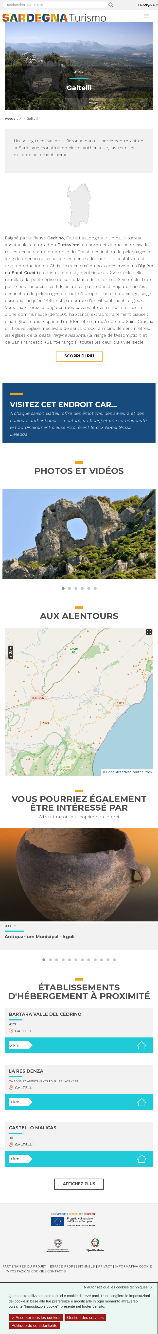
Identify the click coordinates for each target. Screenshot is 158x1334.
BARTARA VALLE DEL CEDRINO (45, 1014)
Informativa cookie (133, 1266)
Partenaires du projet (24, 1266)
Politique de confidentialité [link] (34, 1325)
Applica (110, 5)
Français (146, 5)
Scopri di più (79, 356)
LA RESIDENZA (26, 1071)
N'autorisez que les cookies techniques (121, 1287)
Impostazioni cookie (25, 1271)
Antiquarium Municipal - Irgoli (40, 936)
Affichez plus (79, 1184)
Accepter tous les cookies (36, 1318)
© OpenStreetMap (117, 772)
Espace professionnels (72, 1266)
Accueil (11, 118)
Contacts (56, 1271)
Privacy (105, 1266)
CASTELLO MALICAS (32, 1128)
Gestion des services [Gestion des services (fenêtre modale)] (85, 1318)
